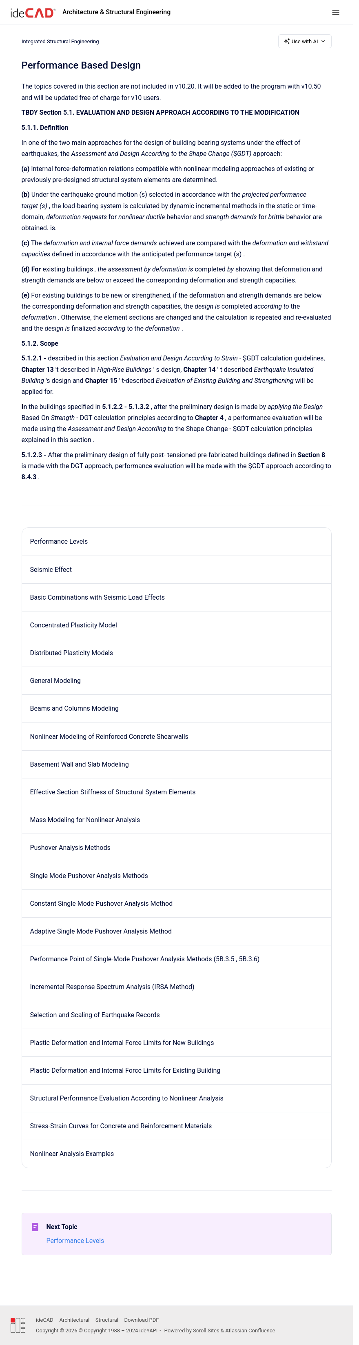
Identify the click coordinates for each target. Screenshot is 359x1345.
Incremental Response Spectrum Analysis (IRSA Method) (112, 987)
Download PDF (141, 1320)
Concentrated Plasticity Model (73, 625)
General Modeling (55, 681)
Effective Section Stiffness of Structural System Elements (113, 792)
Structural (106, 1320)
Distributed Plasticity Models (71, 653)
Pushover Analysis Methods (70, 847)
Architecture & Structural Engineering (116, 12)
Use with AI (305, 41)
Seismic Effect (51, 570)
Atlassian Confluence (250, 1330)
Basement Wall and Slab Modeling (79, 764)
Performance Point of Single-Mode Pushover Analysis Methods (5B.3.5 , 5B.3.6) (145, 959)
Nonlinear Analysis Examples (72, 1154)
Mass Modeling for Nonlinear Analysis (85, 820)
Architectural (74, 1320)
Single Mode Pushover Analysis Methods (89, 876)
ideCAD (44, 1320)
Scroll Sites (206, 1330)
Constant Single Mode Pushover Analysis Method (101, 903)
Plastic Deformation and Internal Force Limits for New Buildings (122, 1043)
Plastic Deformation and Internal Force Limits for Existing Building (125, 1070)
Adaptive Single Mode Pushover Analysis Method (101, 931)
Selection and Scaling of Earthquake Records (95, 1015)
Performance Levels (59, 541)
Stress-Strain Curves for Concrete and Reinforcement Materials (121, 1126)
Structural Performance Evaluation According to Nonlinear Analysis (127, 1098)
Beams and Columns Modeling (74, 708)
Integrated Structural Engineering (60, 41)
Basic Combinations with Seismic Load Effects (97, 597)
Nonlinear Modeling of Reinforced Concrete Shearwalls (109, 736)
